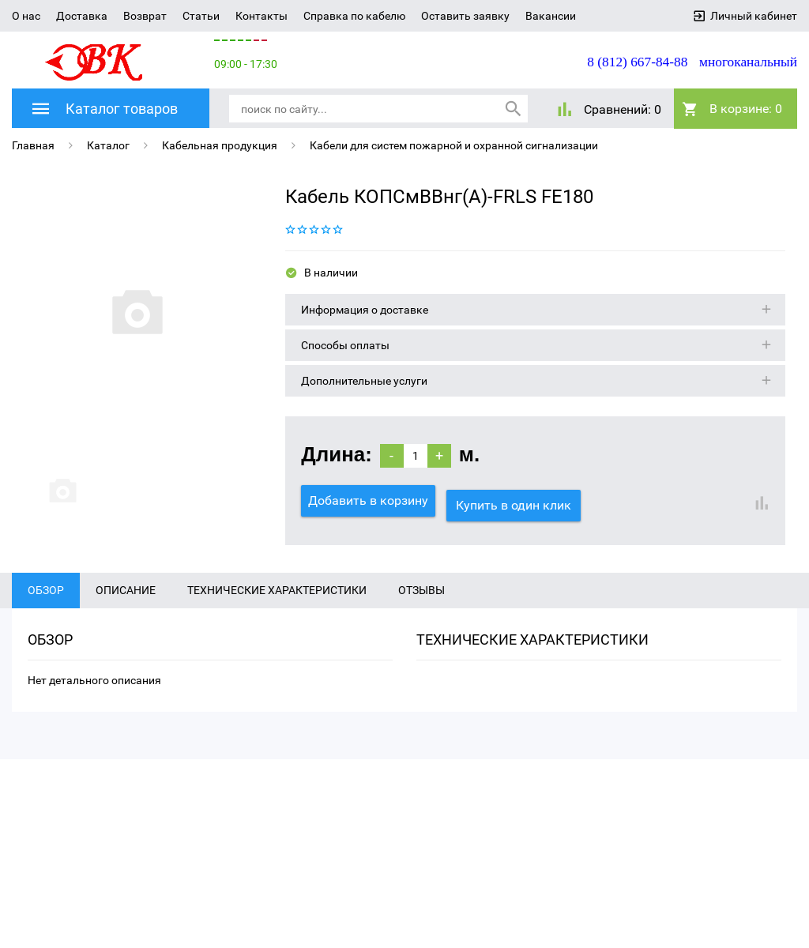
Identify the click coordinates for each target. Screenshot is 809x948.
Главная (33, 143)
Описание (126, 607)
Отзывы (421, 607)
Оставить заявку (465, 15)
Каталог (108, 143)
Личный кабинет (753, 15)
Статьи (201, 15)
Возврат (145, 15)
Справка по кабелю (354, 15)
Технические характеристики (277, 607)
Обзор (46, 607)
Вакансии (550, 15)
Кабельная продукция (219, 143)
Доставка (81, 15)
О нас (26, 15)
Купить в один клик (518, 498)
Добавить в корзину (368, 498)
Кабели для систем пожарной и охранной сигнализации (454, 143)
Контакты (261, 15)
